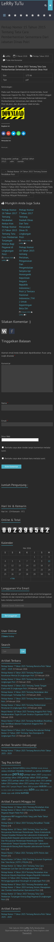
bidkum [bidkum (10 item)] (28, 768)
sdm (12, 161)
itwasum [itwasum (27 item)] (28, 770)
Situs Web (5, 436)
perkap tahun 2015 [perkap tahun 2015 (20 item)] (20, 783)
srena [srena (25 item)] (17, 793)
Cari (23, 651)
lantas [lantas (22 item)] (38, 771)
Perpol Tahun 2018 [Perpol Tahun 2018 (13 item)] (24, 786)
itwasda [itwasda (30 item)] (20, 770)
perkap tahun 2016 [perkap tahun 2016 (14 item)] (36, 783)
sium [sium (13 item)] (46, 790)
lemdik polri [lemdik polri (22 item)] (6, 774)
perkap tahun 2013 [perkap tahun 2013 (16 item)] (37, 780)
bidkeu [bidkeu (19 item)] (22, 768)
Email (4, 420)
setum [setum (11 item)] (37, 790)
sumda (20, 161)
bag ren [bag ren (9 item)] (10, 768)
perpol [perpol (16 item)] (14, 786)
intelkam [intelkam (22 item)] (12, 771)
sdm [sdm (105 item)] (32, 789)
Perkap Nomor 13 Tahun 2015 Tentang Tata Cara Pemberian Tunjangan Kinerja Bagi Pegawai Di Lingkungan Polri (26, 896)
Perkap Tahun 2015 (41, 56)
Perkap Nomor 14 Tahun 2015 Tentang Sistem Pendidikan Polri (24, 173)
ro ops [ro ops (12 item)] (49, 787)
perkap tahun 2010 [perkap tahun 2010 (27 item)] (31, 777)
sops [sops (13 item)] (9, 793)
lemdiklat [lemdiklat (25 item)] (46, 770)
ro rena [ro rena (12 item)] (4, 790)
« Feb (12, 578)
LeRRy (7, 56)
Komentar (5, 363)
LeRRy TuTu (12, 3)
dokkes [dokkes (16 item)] (4, 771)
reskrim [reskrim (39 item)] (43, 786)
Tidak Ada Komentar (14, 60)
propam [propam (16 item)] (35, 786)
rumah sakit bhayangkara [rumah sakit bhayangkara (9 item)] (15, 790)
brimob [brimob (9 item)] (40, 768)
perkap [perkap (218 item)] (18, 773)
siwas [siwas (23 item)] (3, 793)
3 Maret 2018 (21, 56)
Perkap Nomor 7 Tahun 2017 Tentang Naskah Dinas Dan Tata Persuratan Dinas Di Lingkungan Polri (26, 223)
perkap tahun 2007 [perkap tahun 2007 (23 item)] (32, 774)
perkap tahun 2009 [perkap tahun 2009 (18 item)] (13, 777)
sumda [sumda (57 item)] (25, 793)
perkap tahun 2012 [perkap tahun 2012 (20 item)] (21, 780)
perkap (15, 158)
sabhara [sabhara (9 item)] (25, 790)
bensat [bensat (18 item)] (16, 768)
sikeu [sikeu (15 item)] (42, 790)
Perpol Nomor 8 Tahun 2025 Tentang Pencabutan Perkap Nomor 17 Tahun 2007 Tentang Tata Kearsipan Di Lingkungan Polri (25, 733)
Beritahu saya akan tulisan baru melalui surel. (25, 458)
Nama (4, 403)
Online (7, 636)
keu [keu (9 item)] (34, 771)
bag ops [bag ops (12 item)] (4, 768)
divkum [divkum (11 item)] (45, 768)
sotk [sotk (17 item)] (12, 793)
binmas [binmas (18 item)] (34, 768)
